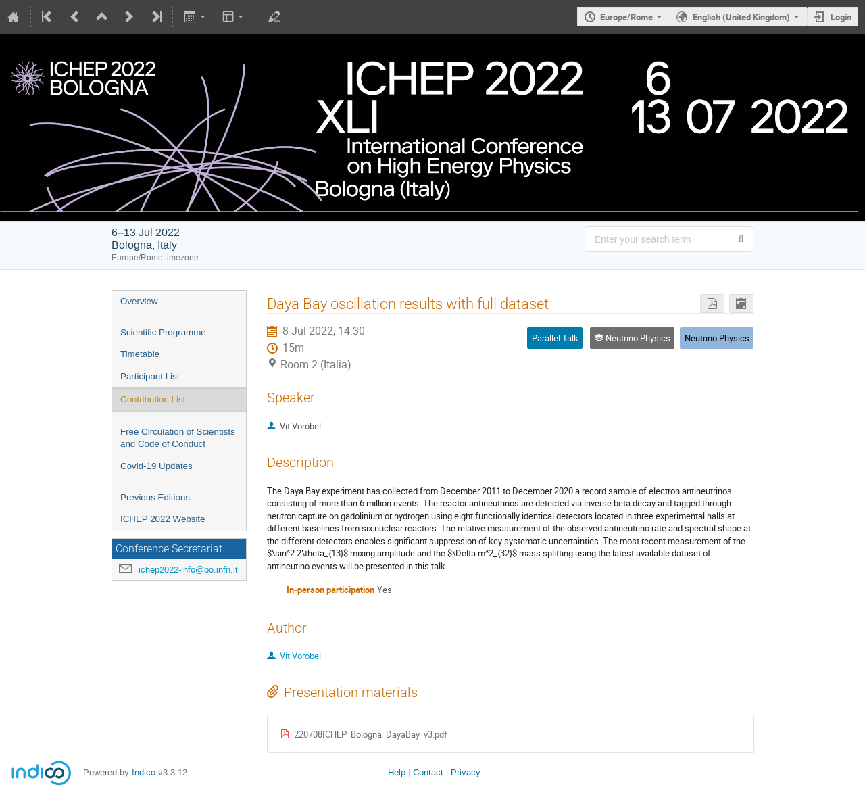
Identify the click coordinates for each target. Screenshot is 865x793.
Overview (139, 301)
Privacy (465, 772)
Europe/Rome (626, 17)
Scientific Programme (163, 332)
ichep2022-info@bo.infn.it (188, 569)
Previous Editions (155, 497)
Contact (428, 772)
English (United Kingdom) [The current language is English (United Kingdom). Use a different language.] (741, 17)
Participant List (149, 376)
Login (841, 17)
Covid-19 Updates (156, 466)
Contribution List (152, 399)
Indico (143, 772)
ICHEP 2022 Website (162, 519)
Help (396, 772)
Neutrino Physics (717, 338)
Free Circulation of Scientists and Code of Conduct (177, 438)
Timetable (139, 354)
